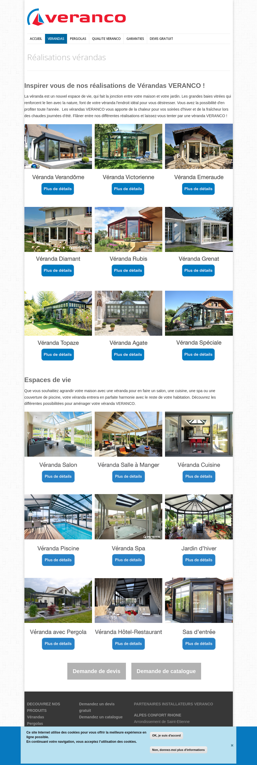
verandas (56, 38)
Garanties (135, 38)
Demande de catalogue (166, 671)
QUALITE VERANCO (106, 38)
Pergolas (35, 723)
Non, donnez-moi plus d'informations (178, 749)
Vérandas (35, 717)
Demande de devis (96, 671)
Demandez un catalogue (101, 717)
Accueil (36, 38)
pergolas (78, 38)
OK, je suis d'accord (166, 735)
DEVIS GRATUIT (161, 38)
